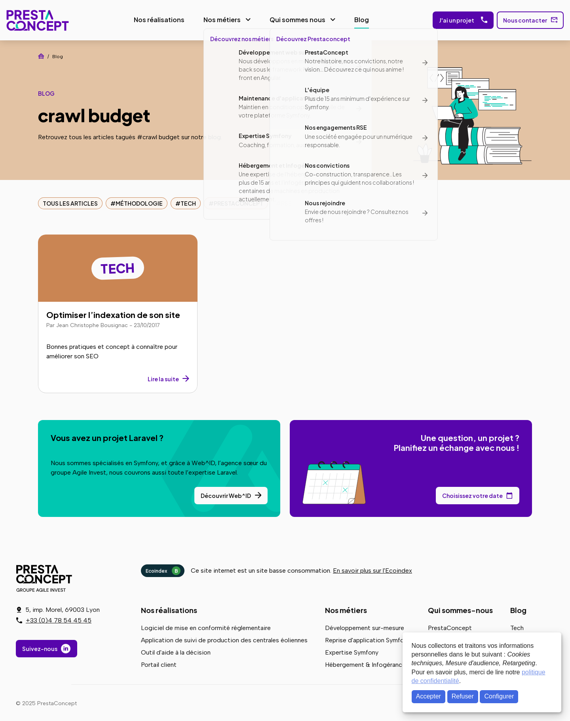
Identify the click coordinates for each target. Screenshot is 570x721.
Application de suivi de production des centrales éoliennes (224, 638)
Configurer (499, 696)
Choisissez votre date (472, 494)
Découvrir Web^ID (226, 494)
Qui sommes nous (295, 19)
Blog (359, 19)
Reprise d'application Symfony (367, 638)
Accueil (41, 54)
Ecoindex (163, 569)
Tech (188, 201)
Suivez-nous (39, 649)
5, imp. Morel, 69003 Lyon (62, 610)
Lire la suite (163, 377)
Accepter (428, 696)
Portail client (159, 663)
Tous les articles (70, 201)
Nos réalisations (156, 19)
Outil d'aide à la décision (176, 651)
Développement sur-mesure (364, 626)
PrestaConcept (36, 19)
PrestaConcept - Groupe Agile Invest (45, 576)
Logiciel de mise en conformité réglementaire (206, 626)
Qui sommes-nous (460, 608)
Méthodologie (139, 201)
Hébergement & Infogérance (365, 663)
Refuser (463, 696)
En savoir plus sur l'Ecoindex (372, 569)
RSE (286, 201)
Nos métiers (219, 19)
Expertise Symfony (351, 651)
